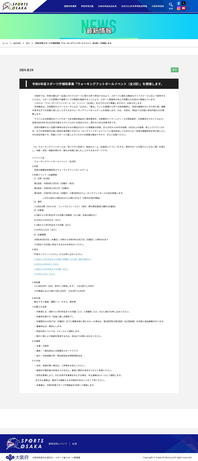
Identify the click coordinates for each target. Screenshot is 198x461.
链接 (74, 443)
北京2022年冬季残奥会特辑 (134, 6)
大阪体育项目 (158, 6)
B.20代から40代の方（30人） (48, 263)
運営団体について (57, 443)
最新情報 (17, 43)
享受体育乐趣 (87, 6)
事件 (28, 43)
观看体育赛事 (70, 6)
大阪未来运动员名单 (107, 6)
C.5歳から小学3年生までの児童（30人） (53, 268)
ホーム (5, 43)
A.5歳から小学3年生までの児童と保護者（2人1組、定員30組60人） (66, 259)
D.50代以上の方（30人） (46, 273)
